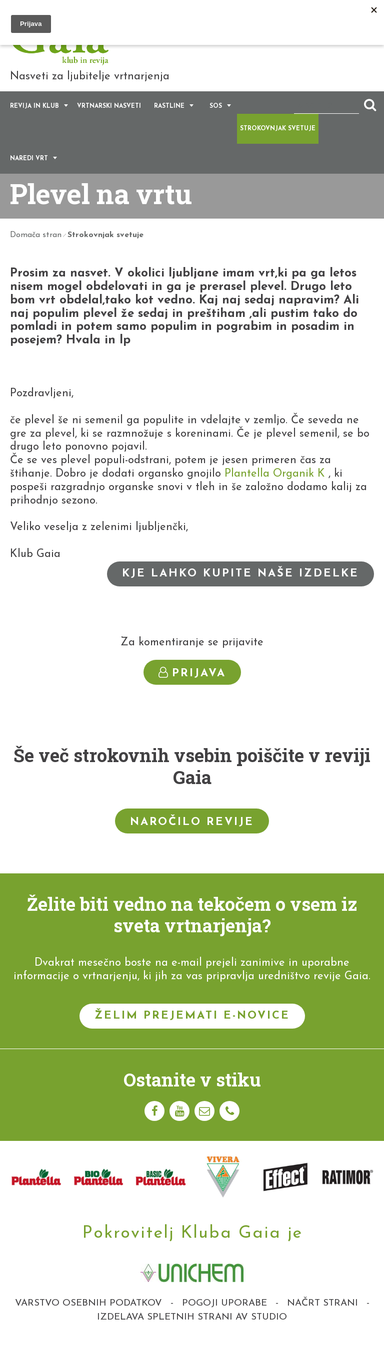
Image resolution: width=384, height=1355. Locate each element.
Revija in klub (34, 117)
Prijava (192, 684)
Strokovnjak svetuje (278, 140)
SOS (216, 117)
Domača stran (36, 246)
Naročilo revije (192, 832)
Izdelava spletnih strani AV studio (192, 1328)
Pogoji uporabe (224, 1314)
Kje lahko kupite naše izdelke (240, 584)
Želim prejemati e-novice (192, 1027)
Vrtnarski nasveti (109, 117)
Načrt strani (322, 1314)
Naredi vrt (29, 170)
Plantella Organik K (274, 485)
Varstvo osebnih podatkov (88, 1314)
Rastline (169, 117)
